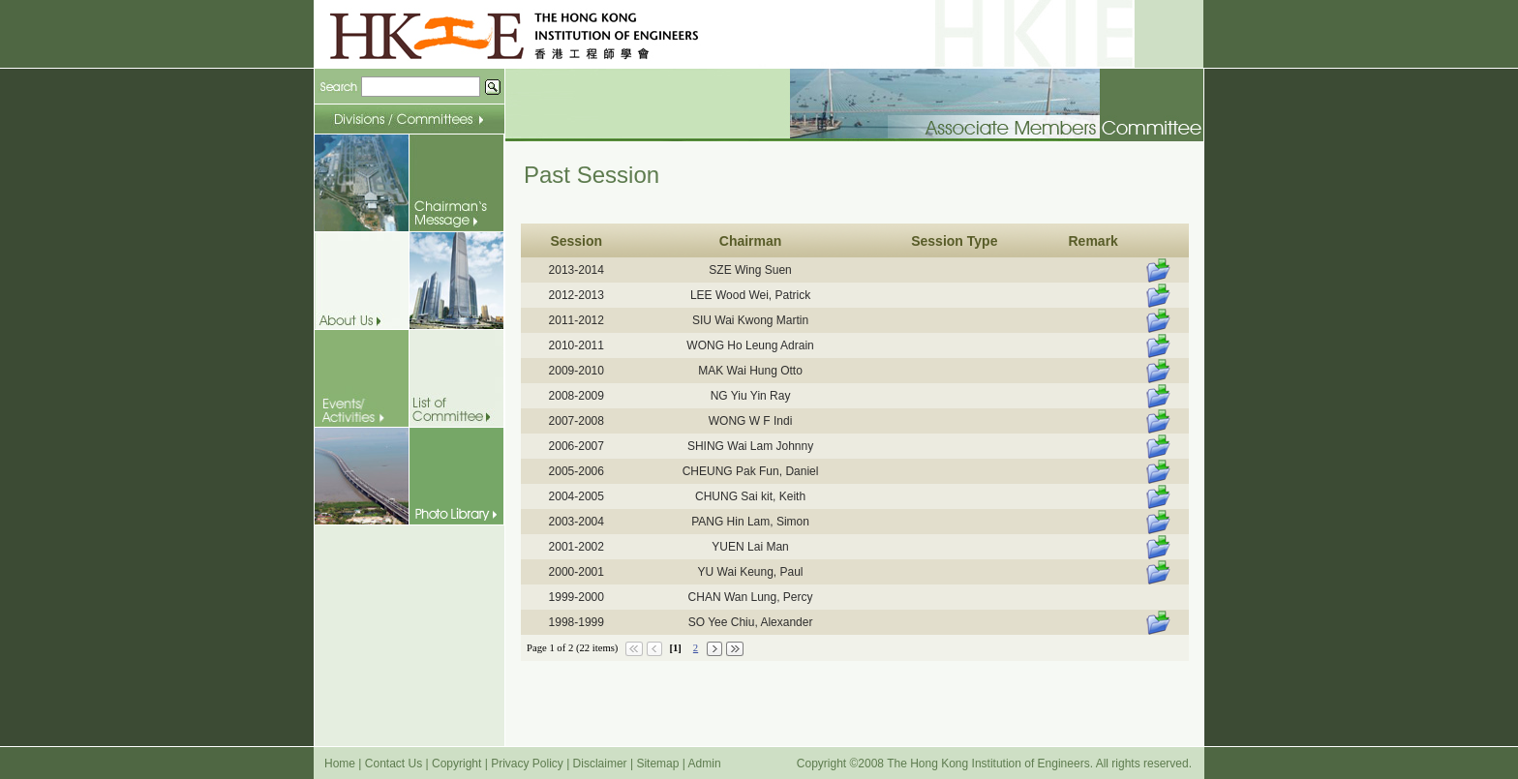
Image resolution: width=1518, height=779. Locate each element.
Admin (704, 763)
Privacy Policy (527, 763)
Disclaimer (600, 763)
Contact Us (393, 763)
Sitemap (657, 763)
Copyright (456, 763)
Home (339, 763)
